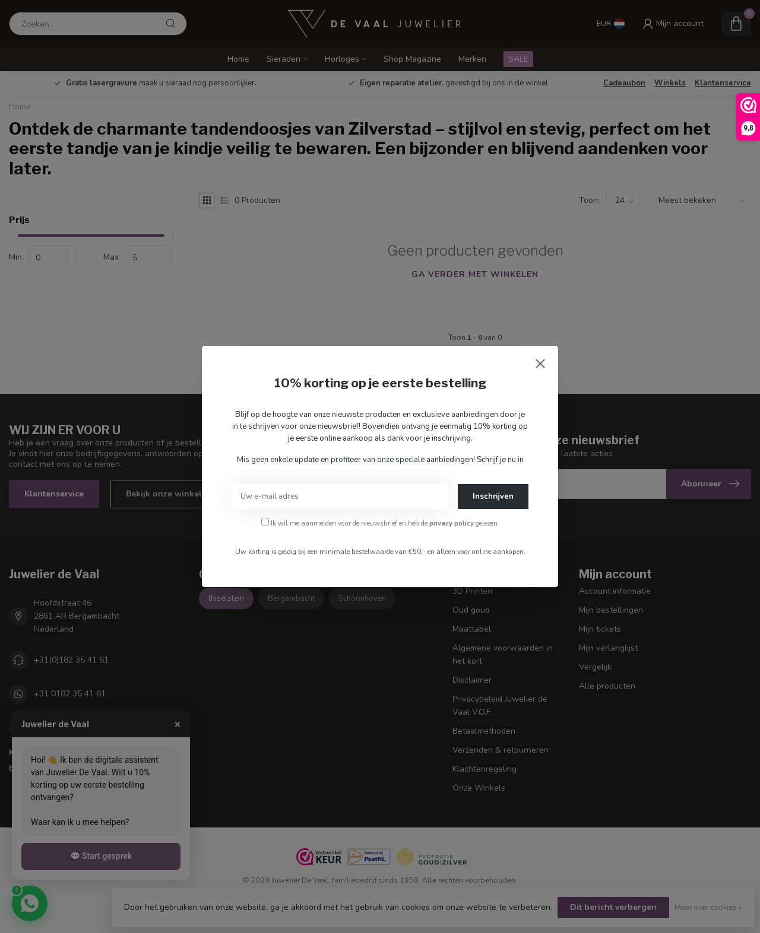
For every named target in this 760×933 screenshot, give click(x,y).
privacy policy (451, 523)
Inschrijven (493, 496)
